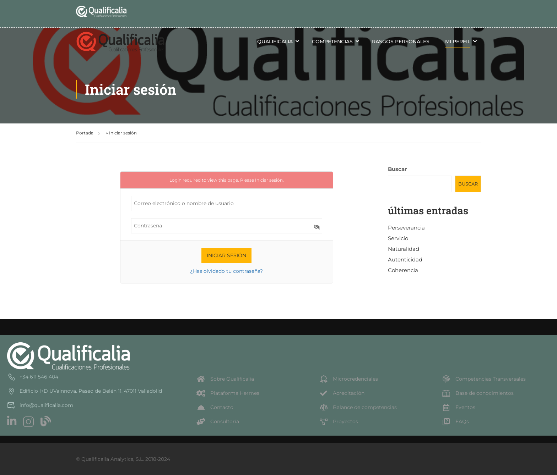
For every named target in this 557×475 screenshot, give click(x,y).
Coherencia (403, 270)
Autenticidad (405, 259)
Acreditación (341, 393)
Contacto (214, 407)
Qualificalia (275, 41)
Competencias (332, 41)
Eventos (458, 407)
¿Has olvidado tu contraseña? (226, 271)
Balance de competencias (358, 407)
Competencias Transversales (484, 379)
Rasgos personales (400, 41)
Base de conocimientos (478, 393)
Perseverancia (406, 227)
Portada (84, 133)
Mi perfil (457, 41)
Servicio (398, 238)
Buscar (397, 169)
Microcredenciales (348, 379)
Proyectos (338, 421)
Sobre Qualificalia (225, 379)
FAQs (455, 421)
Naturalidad (403, 248)
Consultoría (217, 421)
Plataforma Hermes (227, 393)
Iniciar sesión (269, 180)
